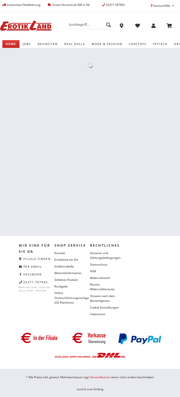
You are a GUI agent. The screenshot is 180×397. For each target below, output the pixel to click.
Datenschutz (99, 265)
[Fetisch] (160, 44)
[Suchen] (108, 24)
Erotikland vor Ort (66, 260)
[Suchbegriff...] (90, 24)
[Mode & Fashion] (107, 44)
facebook (32, 274)
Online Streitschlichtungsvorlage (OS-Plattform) (71, 298)
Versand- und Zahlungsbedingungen (105, 255)
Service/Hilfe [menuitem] (160, 6)
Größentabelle (64, 266)
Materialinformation (68, 273)
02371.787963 (35, 282)
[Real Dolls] (74, 44)
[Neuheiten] (47, 44)
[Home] (10, 44)
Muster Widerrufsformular (102, 286)
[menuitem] (90, 27)
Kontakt (59, 253)
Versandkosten (100, 377)
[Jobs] (26, 44)
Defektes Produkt (66, 280)
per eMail (32, 267)
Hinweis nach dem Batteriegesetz (102, 298)
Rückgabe (61, 286)
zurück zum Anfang (90, 389)
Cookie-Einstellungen (104, 307)
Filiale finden (37, 259)
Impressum (97, 314)
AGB (93, 271)
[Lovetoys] (138, 44)
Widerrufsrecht (100, 278)
